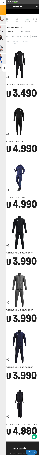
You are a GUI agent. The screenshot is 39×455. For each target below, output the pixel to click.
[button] (33, 6)
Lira (8, 1)
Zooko (3, 1)
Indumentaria (15, 41)
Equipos (25, 41)
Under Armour (6, 44)
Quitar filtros (17, 44)
